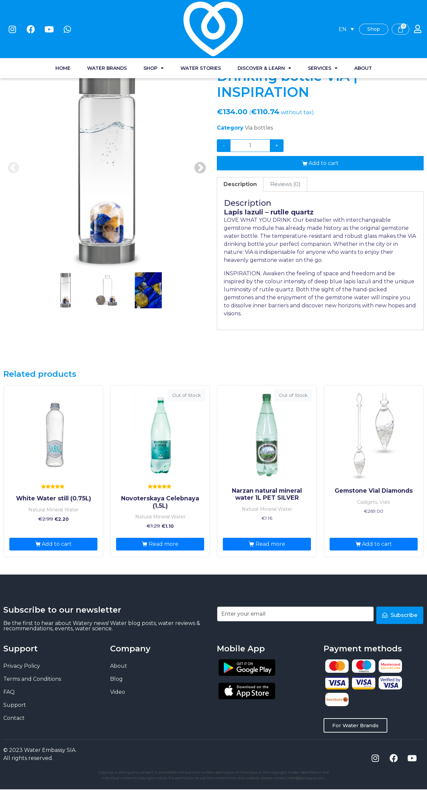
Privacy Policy (21, 666)
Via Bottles (103, 50)
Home (62, 30)
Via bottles (259, 128)
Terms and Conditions (32, 679)
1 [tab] (65, 290)
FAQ (9, 692)
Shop (153, 30)
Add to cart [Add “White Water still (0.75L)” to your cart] (57, 544)
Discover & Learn (264, 30)
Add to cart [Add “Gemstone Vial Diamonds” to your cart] (377, 544)
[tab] (240, 184)
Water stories (200, 30)
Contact (14, 718)
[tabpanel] (106, 168)
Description (240, 184)
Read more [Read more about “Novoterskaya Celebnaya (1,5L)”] (163, 544)
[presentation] (65, 297)
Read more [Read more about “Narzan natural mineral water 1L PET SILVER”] (270, 544)
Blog (116, 679)
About (363, 30)
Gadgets (72, 50)
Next (200, 168)
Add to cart (324, 163)
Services (323, 30)
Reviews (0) (285, 184)
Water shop (40, 50)
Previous (13, 168)
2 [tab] (107, 290)
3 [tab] (148, 290)
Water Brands (107, 30)
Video (117, 692)
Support (14, 705)
